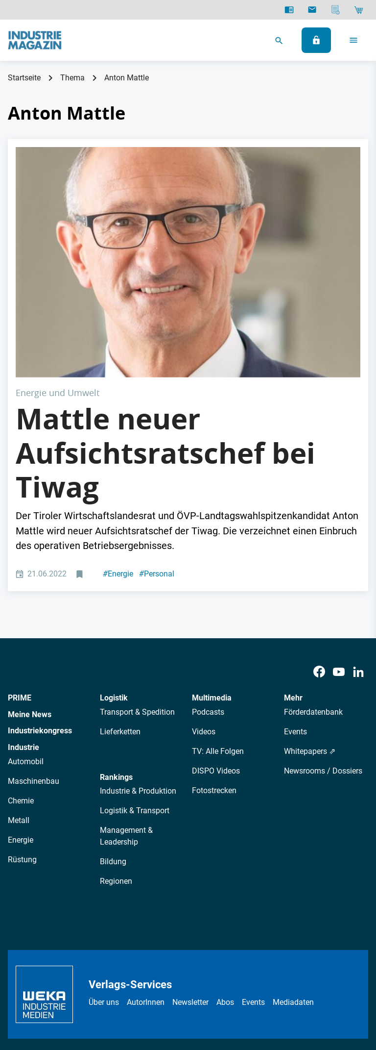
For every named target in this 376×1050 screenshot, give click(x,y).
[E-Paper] (289, 10)
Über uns (104, 887)
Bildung (113, 746)
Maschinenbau (33, 666)
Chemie (21, 685)
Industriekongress (40, 616)
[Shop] (358, 10)
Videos (203, 616)
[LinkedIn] (358, 557)
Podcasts (208, 596)
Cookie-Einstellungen (270, 972)
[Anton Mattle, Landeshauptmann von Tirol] (188, 204)
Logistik (114, 583)
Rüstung (22, 744)
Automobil (26, 646)
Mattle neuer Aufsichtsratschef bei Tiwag (165, 337)
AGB (137, 972)
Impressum (172, 972)
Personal (156, 459)
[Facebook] (319, 557)
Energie (118, 459)
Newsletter (190, 887)
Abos (225, 887)
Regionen (116, 766)
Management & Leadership (126, 721)
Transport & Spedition (137, 596)
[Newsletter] (312, 10)
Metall (18, 705)
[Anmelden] (316, 40)
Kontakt (212, 972)
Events (295, 616)
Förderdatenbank (313, 596)
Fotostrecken (214, 675)
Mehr (293, 583)
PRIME (19, 583)
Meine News (29, 599)
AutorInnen (145, 887)
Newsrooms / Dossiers (323, 655)
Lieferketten (120, 616)
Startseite (24, 77)
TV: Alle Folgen (218, 636)
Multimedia (212, 583)
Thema (72, 77)
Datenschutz (100, 972)
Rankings (116, 662)
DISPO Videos (216, 655)
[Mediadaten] (335, 10)
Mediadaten (293, 887)
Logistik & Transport (134, 695)
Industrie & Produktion (138, 676)
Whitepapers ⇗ (309, 636)
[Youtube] (339, 557)
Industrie (23, 632)
